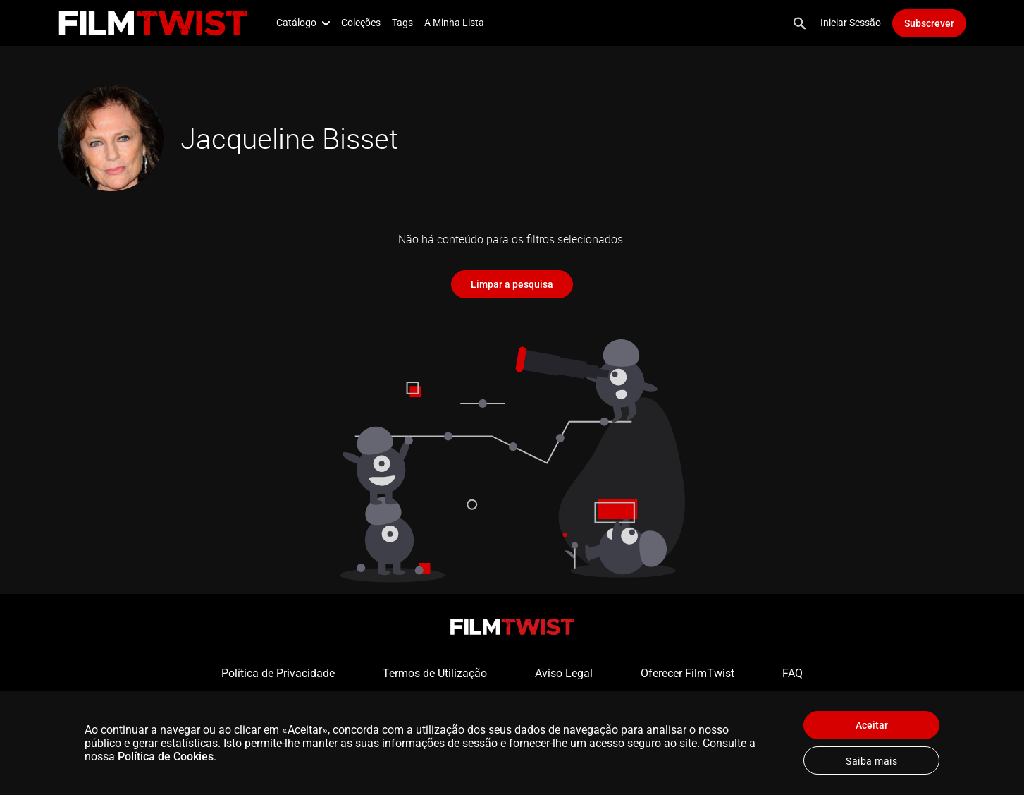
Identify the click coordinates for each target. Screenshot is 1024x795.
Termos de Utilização (435, 673)
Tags (402, 22)
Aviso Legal (564, 673)
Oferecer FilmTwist (687, 673)
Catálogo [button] (303, 22)
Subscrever (929, 23)
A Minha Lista (454, 22)
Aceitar (872, 725)
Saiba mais (871, 761)
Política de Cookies (166, 756)
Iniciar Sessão (850, 22)
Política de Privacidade (278, 673)
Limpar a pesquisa (512, 284)
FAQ (792, 673)
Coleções (361, 22)
